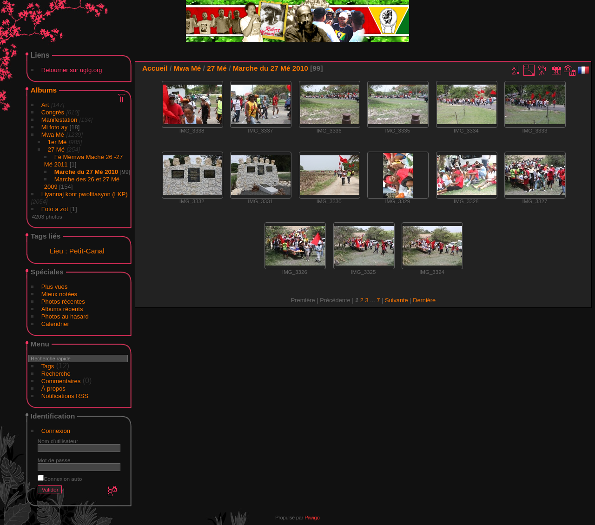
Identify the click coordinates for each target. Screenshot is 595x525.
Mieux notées (59, 294)
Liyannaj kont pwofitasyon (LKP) (84, 194)
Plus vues (54, 286)
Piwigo (311, 517)
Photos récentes (63, 301)
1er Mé (57, 142)
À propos (53, 388)
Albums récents (62, 309)
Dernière (424, 300)
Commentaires (61, 381)
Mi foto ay (54, 127)
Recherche (56, 373)
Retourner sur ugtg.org (71, 69)
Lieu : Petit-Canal (77, 251)
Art (45, 104)
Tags (47, 366)
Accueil (155, 68)
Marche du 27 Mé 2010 (86, 171)
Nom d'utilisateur (58, 441)
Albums (44, 90)
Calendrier (55, 323)
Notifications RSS (64, 395)
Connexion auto (60, 479)
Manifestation (59, 119)
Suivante (396, 300)
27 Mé (56, 149)
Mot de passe (54, 460)
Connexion (55, 430)
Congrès (52, 112)
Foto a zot (54, 209)
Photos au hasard (65, 316)
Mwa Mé (52, 134)
